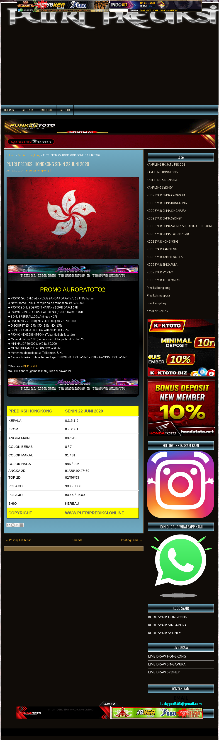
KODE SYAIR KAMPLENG (162, 249)
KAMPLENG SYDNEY (160, 188)
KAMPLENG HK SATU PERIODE (166, 164)
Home (11, 155)
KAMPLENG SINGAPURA (162, 180)
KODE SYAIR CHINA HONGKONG (167, 203)
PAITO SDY (27, 110)
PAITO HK (65, 110)
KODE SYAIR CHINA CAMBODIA (166, 195)
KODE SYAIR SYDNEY (160, 272)
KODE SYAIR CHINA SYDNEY (164, 218)
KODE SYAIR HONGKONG (162, 241)
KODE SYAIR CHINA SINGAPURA (166, 211)
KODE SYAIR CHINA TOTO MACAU (168, 234)
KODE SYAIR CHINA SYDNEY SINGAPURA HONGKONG (180, 226)
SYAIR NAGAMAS (157, 311)
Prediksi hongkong (29, 155)
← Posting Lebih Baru (18, 540)
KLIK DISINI (30, 366)
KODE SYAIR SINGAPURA (162, 265)
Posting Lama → (131, 540)
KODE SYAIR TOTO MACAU (163, 280)
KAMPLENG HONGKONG (162, 172)
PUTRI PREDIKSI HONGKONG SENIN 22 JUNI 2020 (48, 164)
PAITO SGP (47, 110)
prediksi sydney (156, 303)
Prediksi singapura (158, 295)
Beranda (9, 110)
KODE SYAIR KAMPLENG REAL (165, 257)
